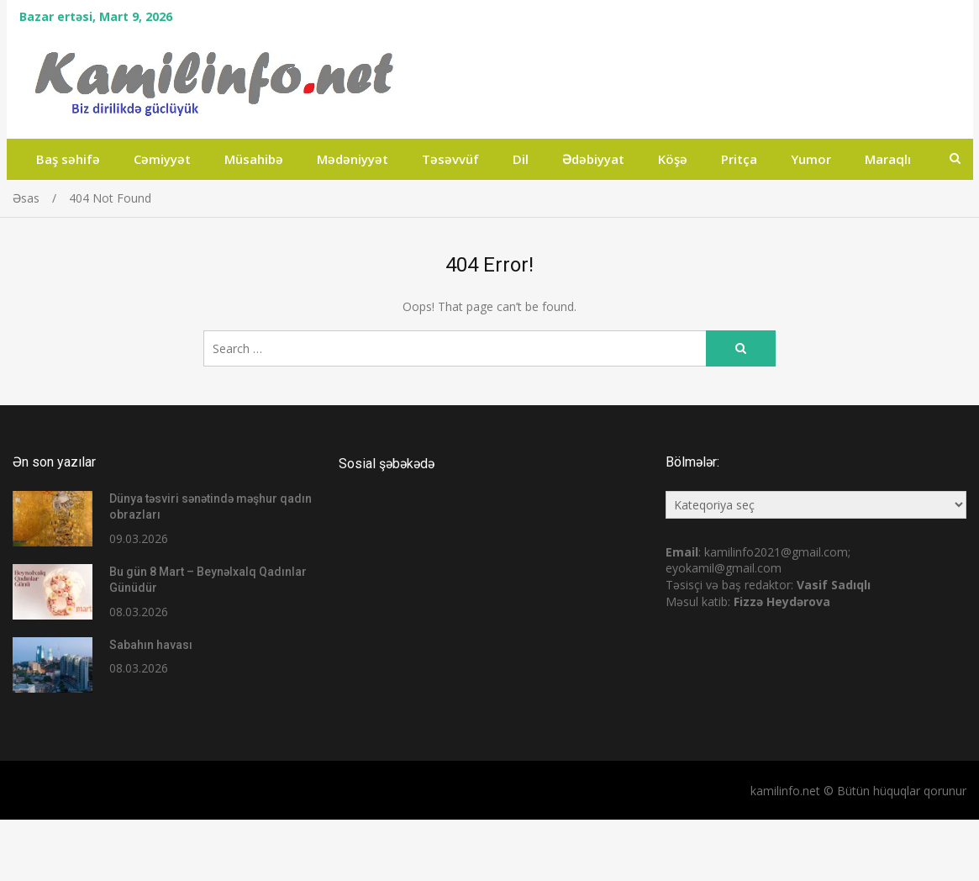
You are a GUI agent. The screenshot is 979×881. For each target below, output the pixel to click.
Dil (521, 158)
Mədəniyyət (352, 158)
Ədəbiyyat (593, 158)
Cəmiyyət (162, 158)
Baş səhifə (68, 158)
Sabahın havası (150, 645)
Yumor (811, 158)
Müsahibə (253, 158)
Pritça (739, 158)
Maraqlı (888, 158)
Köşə (672, 158)
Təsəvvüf (450, 158)
